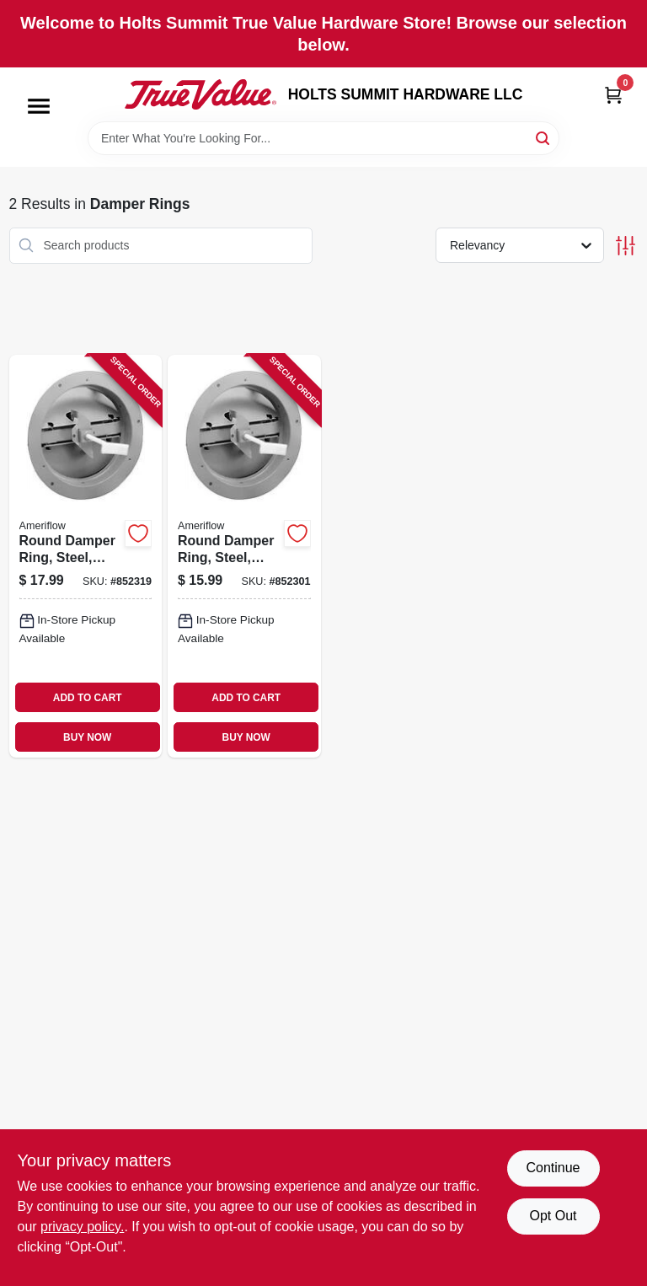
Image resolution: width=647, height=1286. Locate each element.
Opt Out (552, 1215)
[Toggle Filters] (625, 245)
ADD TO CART (87, 698)
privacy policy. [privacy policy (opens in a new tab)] (82, 1226)
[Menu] (39, 106)
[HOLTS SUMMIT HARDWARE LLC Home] (200, 94)
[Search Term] (323, 138)
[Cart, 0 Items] (613, 95)
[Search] (544, 137)
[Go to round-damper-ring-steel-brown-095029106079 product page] (244, 556)
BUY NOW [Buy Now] (87, 737)
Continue (553, 1167)
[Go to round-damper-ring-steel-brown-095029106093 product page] (86, 556)
